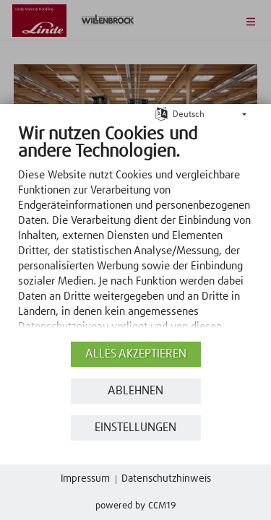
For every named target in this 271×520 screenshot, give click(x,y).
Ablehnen (135, 391)
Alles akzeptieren (135, 354)
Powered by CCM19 (135, 506)
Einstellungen (135, 427)
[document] (135, 231)
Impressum (85, 479)
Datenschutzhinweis (166, 479)
